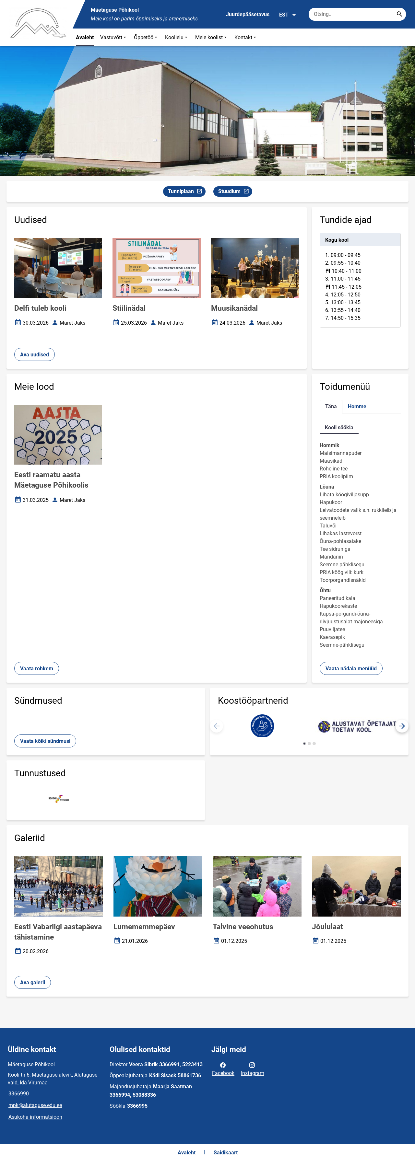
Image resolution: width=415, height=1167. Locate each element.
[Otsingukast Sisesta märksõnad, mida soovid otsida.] (357, 14)
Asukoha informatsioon (35, 1117)
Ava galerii (32, 982)
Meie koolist (211, 37)
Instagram (252, 1068)
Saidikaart (226, 1153)
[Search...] (399, 14)
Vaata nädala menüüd (351, 668)
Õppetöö (146, 37)
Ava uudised (34, 355)
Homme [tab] (357, 406)
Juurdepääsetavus (247, 14)
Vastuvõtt (113, 37)
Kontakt (245, 37)
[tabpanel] (360, 280)
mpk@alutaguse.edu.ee (35, 1105)
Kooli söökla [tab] (339, 427)
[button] (402, 726)
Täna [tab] (331, 406)
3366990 (18, 1094)
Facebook (223, 1068)
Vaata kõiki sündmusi (45, 741)
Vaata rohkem (36, 668)
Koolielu (177, 37)
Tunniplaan (187, 192)
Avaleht (85, 37)
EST (287, 15)
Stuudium (235, 192)
